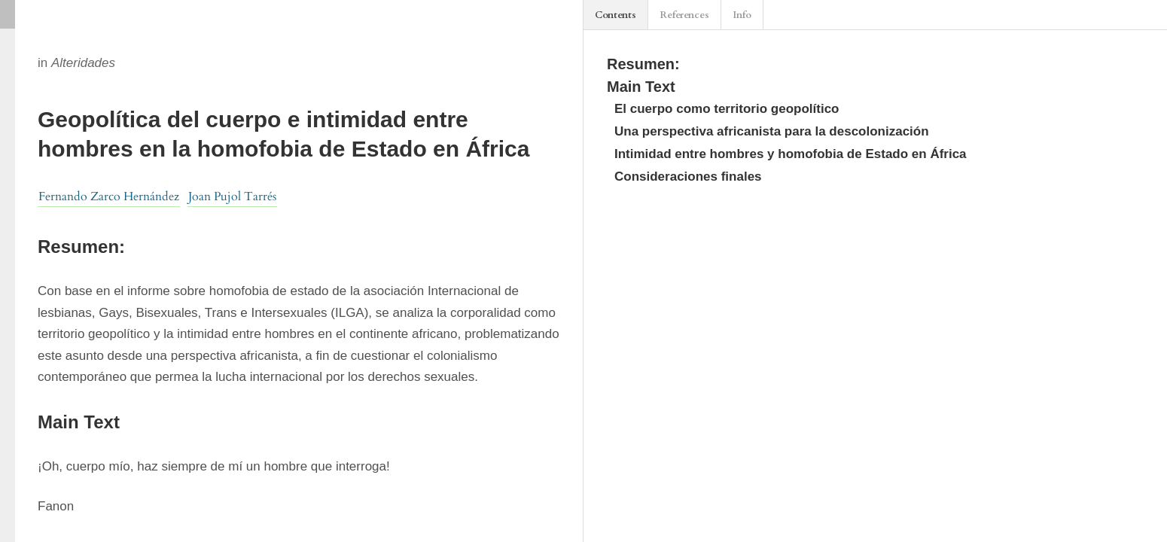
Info (742, 15)
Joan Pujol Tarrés (232, 196)
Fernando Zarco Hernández (108, 196)
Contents (615, 15)
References (684, 15)
